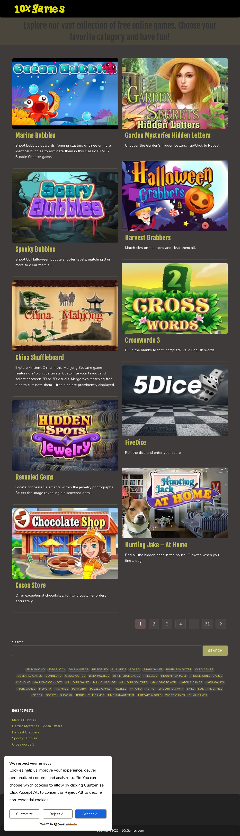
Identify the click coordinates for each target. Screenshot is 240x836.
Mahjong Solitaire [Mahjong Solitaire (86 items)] (133, 682)
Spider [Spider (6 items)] (37, 695)
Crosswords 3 (142, 340)
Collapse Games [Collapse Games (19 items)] (29, 676)
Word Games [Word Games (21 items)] (175, 695)
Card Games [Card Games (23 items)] (204, 669)
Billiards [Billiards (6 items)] (119, 669)
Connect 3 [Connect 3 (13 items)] (53, 676)
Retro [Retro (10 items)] (150, 689)
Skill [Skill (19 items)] (190, 689)
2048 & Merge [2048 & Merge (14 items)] (78, 669)
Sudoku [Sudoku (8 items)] (66, 695)
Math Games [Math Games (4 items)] (215, 682)
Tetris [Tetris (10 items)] (80, 695)
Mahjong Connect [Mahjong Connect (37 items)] (47, 682)
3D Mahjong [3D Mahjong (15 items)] (35, 669)
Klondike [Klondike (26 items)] (23, 682)
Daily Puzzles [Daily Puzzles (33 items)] (99, 676)
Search (17, 642)
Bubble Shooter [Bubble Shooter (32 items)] (178, 669)
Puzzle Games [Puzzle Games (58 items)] (100, 689)
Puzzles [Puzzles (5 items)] (120, 689)
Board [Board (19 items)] (135, 669)
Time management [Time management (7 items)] (121, 695)
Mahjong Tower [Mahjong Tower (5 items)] (164, 682)
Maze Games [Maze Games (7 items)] (26, 689)
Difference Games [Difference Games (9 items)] (126, 676)
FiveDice (135, 443)
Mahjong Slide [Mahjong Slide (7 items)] (104, 682)
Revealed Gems (34, 477)
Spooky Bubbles (35, 249)
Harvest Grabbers (148, 238)
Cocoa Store (30, 585)
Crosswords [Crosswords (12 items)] (75, 676)
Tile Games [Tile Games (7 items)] (96, 695)
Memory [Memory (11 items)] (45, 689)
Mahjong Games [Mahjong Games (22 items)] (77, 682)
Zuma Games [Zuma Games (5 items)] (198, 695)
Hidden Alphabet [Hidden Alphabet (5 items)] (173, 676)
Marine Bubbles (35, 135)
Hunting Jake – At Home (156, 545)
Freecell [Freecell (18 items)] (150, 676)
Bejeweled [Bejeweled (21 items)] (100, 669)
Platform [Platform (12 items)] (79, 689)
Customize (24, 814)
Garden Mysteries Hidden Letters (168, 135)
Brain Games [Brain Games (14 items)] (153, 669)
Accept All (91, 814)
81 (207, 624)
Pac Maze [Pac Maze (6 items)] (61, 689)
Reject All (58, 814)
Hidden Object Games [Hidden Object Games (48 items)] (206, 676)
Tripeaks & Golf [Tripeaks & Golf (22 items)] (149, 695)
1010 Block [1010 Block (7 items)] (57, 669)
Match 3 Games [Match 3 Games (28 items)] (191, 682)
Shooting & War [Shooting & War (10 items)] (170, 689)
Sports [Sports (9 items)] (51, 695)
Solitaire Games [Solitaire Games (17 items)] (210, 689)
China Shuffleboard (39, 358)
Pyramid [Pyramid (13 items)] (136, 689)
